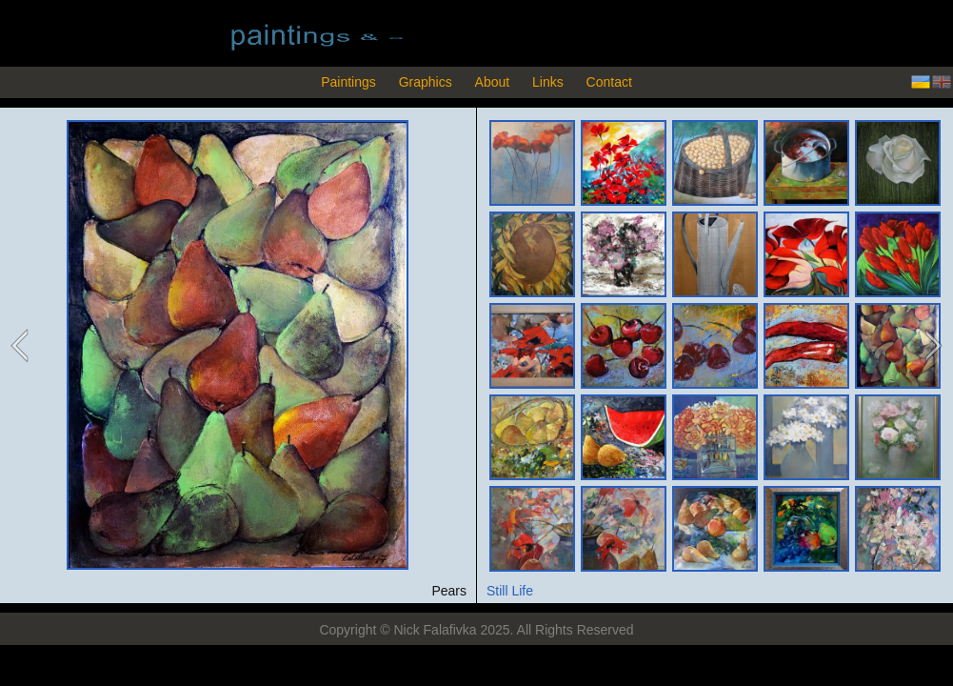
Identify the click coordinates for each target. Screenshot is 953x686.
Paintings (348, 82)
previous (20, 346)
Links (548, 82)
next (931, 346)
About (492, 82)
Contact (609, 82)
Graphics (425, 82)
